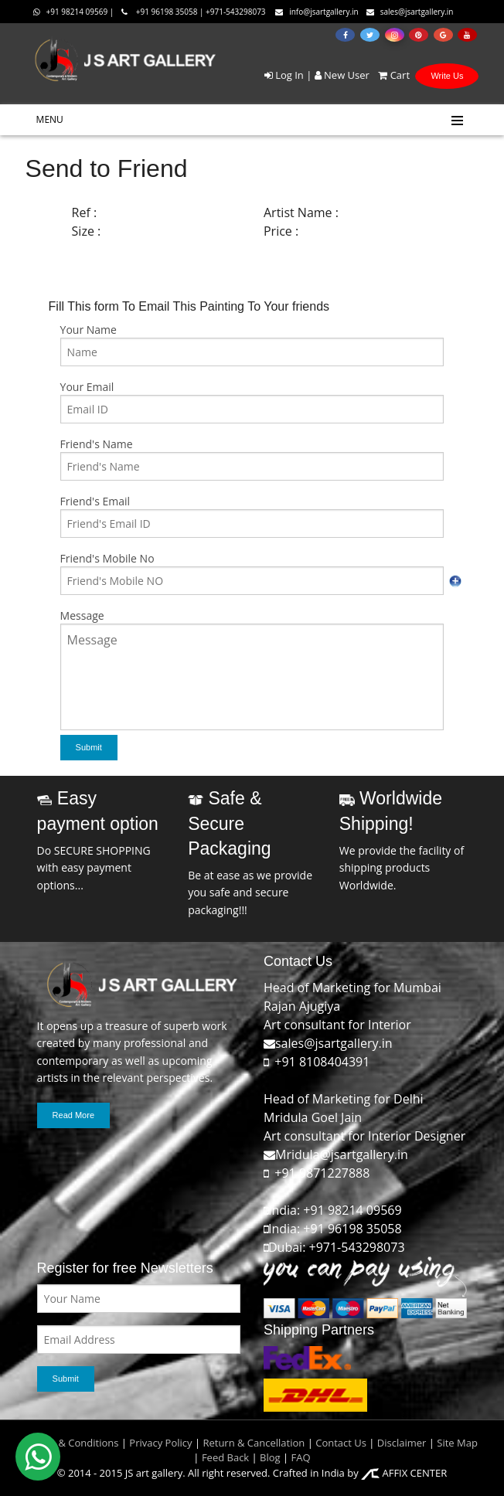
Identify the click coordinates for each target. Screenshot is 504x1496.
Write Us (447, 75)
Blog (270, 1457)
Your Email (87, 386)
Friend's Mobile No (107, 558)
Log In (284, 75)
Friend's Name (96, 444)
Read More (73, 1115)
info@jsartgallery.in (317, 11)
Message (82, 615)
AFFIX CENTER (404, 1473)
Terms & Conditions (72, 1443)
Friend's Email (95, 501)
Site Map (456, 1443)
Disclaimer (400, 1443)
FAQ (301, 1457)
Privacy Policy (160, 1443)
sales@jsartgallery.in (410, 11)
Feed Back (225, 1457)
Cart (391, 75)
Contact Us (340, 1443)
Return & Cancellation (254, 1443)
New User (342, 75)
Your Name (88, 329)
